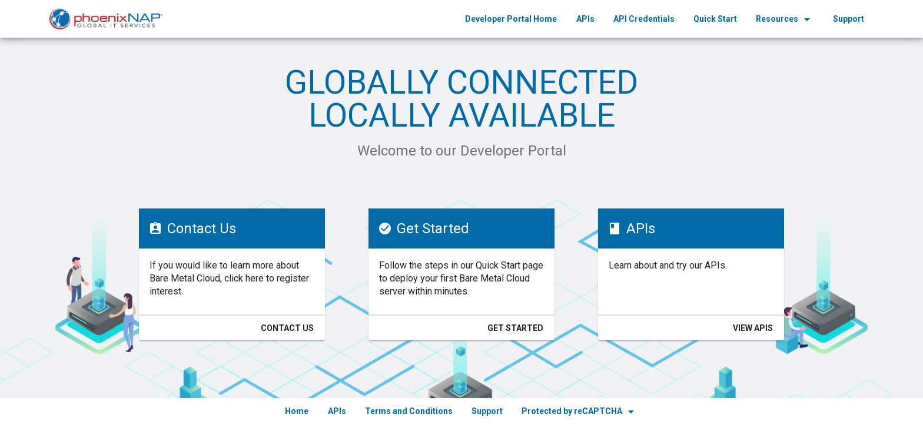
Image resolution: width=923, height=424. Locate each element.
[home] (105, 18)
